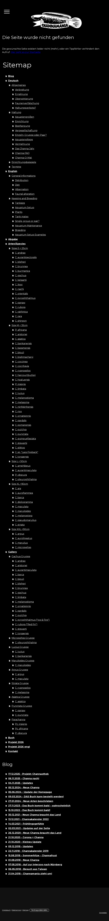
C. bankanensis (23, 343)
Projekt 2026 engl (19, 746)
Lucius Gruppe (20, 647)
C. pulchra (21, 429)
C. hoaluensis (22, 379)
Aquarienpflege (24, 139)
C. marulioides (23, 511)
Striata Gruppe (20, 683)
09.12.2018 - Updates (20, 846)
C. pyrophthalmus (25, 298)
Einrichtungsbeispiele (24, 162)
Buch (11, 737)
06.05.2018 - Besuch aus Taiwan (27, 869)
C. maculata (21, 506)
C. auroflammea (24, 493)
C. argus (19, 533)
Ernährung (21, 94)
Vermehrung (22, 144)
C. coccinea (21, 361)
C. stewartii (21, 443)
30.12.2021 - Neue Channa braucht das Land (34, 814)
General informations (23, 175)
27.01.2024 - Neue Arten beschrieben (30, 801)
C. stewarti (21, 629)
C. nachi (19, 289)
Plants (18, 212)
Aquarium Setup (24, 207)
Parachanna (18, 719)
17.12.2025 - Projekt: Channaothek (28, 774)
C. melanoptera (23, 515)
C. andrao (20, 252)
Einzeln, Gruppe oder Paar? (31, 135)
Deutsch (13, 80)
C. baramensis (22, 348)
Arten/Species (17, 243)
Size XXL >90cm (20, 529)
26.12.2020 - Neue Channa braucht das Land (34, 833)
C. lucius (19, 393)
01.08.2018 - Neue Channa (23, 860)
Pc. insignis (21, 724)
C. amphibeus (22, 465)
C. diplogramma (24, 502)
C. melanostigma (24, 397)
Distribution (21, 180)
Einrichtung (22, 121)
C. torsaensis (22, 456)
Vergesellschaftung (26, 130)
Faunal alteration (24, 194)
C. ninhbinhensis (24, 407)
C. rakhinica (21, 311)
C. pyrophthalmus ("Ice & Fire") (32, 620)
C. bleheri (20, 262)
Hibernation (21, 189)
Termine (16, 166)
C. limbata (20, 388)
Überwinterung (24, 98)
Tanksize (20, 203)
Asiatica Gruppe (20, 697)
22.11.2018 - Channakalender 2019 (28, 851)
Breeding (20, 230)
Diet (17, 185)
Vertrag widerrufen (39, 910)
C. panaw (20, 302)
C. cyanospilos (22, 370)
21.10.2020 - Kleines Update (24, 842)
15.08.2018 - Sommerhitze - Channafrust (32, 855)
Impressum (6, 910)
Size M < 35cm (19, 325)
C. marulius (21, 542)
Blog (11, 76)
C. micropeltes (23, 547)
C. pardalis (20, 420)
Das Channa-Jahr (24, 148)
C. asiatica (20, 339)
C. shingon (21, 320)
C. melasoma (22, 402)
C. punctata (21, 434)
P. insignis (20, 384)
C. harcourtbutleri (25, 375)
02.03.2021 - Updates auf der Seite (29, 828)
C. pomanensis (23, 425)
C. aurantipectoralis (26, 257)
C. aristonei (21, 334)
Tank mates (21, 216)
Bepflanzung (22, 126)
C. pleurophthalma (26, 479)
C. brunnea (21, 266)
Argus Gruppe (20, 669)
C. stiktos (20, 447)
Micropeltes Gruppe (23, 638)
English (12, 171)
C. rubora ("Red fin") (26, 624)
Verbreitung (22, 89)
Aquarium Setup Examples (30, 234)
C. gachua (20, 275)
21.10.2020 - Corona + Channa (26, 837)
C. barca (19, 497)
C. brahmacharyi (24, 357)
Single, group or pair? (27, 221)
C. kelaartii (21, 280)
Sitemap (25, 910)
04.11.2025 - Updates (20, 783)
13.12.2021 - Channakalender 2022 (28, 819)
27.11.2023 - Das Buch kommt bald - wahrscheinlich (39, 805)
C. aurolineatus (23, 538)
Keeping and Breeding (24, 198)
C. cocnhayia (22, 366)
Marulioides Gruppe (23, 660)
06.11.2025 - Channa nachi (23, 778)
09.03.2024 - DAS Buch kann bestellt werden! (36, 796)
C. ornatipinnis (23, 416)
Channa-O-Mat (23, 157)
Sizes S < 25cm (20, 248)
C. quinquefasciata (25, 438)
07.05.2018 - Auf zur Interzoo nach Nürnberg (35, 864)
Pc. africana (21, 728)
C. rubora (20, 307)
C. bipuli (19, 352)
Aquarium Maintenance (28, 225)
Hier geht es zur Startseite (26, 52)
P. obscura (21, 475)
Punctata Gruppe (22, 706)
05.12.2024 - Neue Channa (23, 787)
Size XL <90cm (20, 484)
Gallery (12, 552)
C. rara (18, 316)
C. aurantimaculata (25, 470)
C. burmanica (22, 271)
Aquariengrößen (24, 117)
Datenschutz (16, 910)
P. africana (21, 330)
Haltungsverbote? (25, 107)
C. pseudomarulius (25, 520)
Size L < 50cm (19, 461)
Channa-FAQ (22, 153)
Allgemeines (19, 85)
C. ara (18, 488)
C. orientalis (21, 293)
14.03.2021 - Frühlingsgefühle (26, 823)
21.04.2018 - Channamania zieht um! (30, 873)
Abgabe (13, 239)
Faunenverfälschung (27, 103)
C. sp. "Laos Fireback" (26, 452)
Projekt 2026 (16, 742)
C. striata (20, 524)
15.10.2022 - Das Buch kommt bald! (29, 810)
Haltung (16, 112)
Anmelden (103, 913)
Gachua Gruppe (21, 556)
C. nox (18, 411)
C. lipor (19, 284)
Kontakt (13, 751)
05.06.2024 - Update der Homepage (30, 792)
